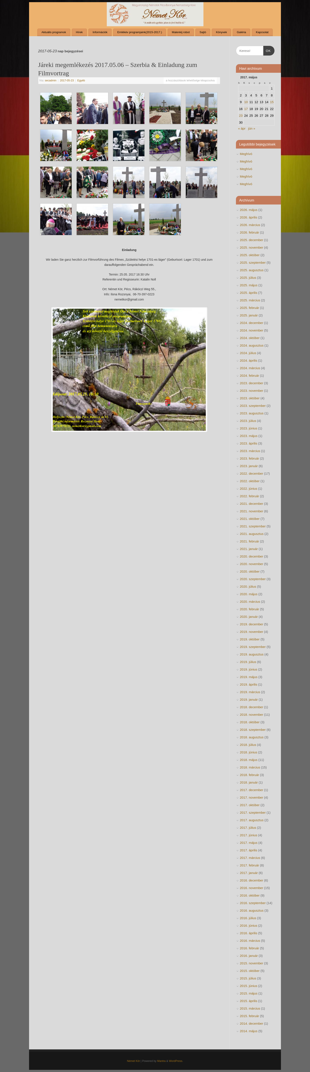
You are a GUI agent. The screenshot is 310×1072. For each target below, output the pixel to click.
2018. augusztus (252, 737)
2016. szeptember (253, 903)
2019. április (248, 684)
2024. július (248, 353)
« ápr (241, 128)
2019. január (249, 699)
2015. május (248, 993)
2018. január (249, 782)
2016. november (251, 888)
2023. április (248, 443)
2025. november (251, 247)
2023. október (250, 398)
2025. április (248, 292)
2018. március (250, 767)
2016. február (249, 948)
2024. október (250, 338)
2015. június (248, 986)
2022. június (248, 488)
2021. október (250, 519)
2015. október (250, 971)
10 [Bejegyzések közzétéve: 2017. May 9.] (246, 102)
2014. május (248, 1031)
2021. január (249, 549)
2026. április (248, 217)
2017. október (250, 805)
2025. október (250, 255)
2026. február (249, 232)
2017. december (251, 790)
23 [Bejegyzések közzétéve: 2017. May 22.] (241, 115)
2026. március (250, 225)
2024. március (250, 368)
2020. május (248, 594)
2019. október (250, 639)
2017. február (249, 865)
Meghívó (246, 154)
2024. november (251, 330)
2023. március (250, 451)
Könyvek (221, 32)
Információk (100, 32)
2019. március (250, 692)
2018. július (248, 745)
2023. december (251, 383)
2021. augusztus (252, 534)
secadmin (50, 80)
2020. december (251, 556)
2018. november (251, 714)
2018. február (249, 775)
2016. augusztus (252, 910)
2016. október (250, 895)
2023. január (249, 466)
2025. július (248, 277)
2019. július (248, 662)
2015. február (249, 1016)
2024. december (251, 323)
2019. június (248, 669)
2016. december (251, 880)
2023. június (248, 428)
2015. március (250, 1008)
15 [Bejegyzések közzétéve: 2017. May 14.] (272, 102)
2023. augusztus (252, 413)
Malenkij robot (181, 32)
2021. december (251, 503)
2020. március (250, 601)
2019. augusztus (252, 654)
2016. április (248, 933)
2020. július (248, 586)
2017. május (248, 842)
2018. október (250, 722)
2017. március (250, 858)
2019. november (251, 632)
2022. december (251, 473)
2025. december (251, 240)
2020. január (249, 616)
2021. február (249, 541)
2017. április (248, 850)
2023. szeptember (253, 405)
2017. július (248, 827)
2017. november (251, 797)
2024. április (248, 360)
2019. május (248, 677)
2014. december (251, 1023)
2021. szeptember (253, 526)
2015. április (248, 1001)
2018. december (251, 707)
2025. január (249, 315)
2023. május (248, 436)
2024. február (249, 375)
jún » (251, 128)
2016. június (248, 925)
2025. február (249, 308)
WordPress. (176, 1061)
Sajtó (203, 32)
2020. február (249, 609)
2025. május (248, 285)
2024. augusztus (252, 345)
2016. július (248, 918)
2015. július (248, 978)
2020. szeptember (253, 579)
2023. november (251, 390)
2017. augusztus (252, 820)
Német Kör (133, 1061)
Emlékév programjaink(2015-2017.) (139, 32)
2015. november (251, 963)
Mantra (161, 1061)
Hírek (79, 32)
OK (267, 50)
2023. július (248, 421)
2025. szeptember (253, 262)
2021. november (251, 511)
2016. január (249, 955)
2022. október (250, 481)
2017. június (248, 835)
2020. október (250, 571)
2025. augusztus (252, 270)
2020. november (251, 564)
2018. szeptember (253, 729)
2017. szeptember (253, 812)
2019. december (251, 624)
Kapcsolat (262, 32)
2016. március (250, 940)
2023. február (249, 458)
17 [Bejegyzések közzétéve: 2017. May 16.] (246, 109)
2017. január (249, 873)
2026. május (248, 210)
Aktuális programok (54, 32)
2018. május (248, 760)
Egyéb (81, 80)
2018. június (248, 752)
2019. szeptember (253, 647)
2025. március (250, 300)
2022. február (249, 496)
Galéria (241, 32)
